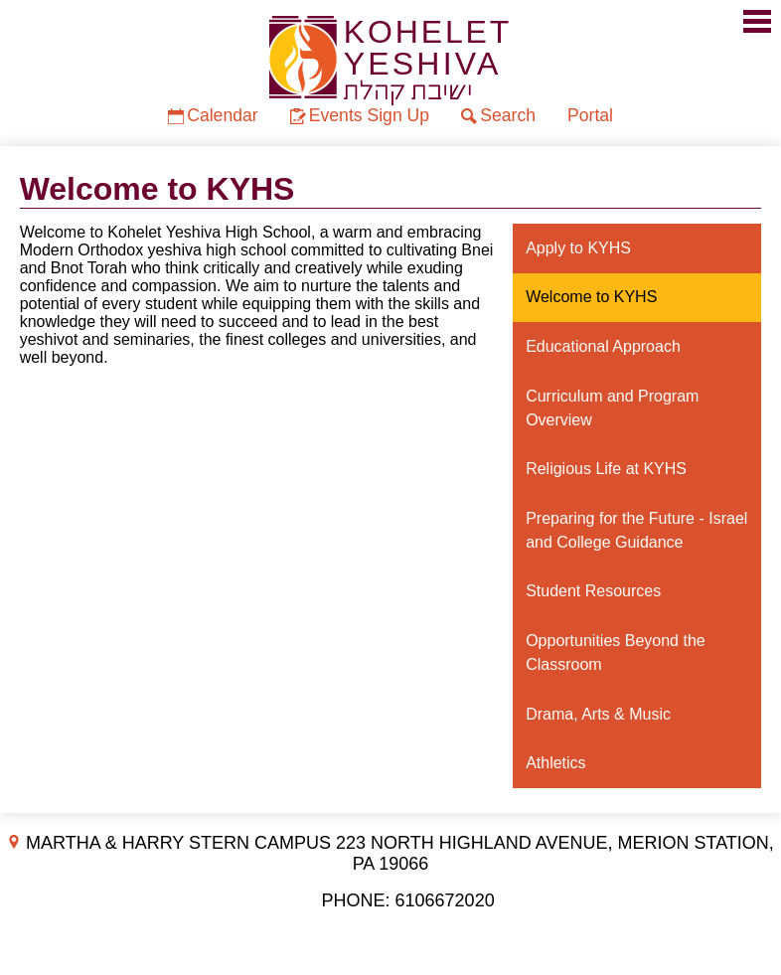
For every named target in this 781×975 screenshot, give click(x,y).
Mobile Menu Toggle (757, 21)
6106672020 (445, 900)
